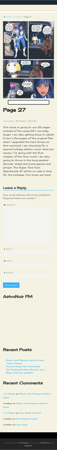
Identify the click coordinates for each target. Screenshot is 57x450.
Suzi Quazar (24, 442)
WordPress (45, 442)
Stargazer (28, 445)
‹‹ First (14, 102)
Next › (33, 102)
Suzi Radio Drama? (30, 413)
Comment (11, 205)
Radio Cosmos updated (19, 372)
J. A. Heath (9, 393)
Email (9, 261)
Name (9, 249)
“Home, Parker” (14, 363)
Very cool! (21, 424)
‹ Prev (23, 102)
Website (9, 272)
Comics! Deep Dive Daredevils (23, 366)
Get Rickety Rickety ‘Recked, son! (25, 369)
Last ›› (44, 102)
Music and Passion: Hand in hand (25, 360)
